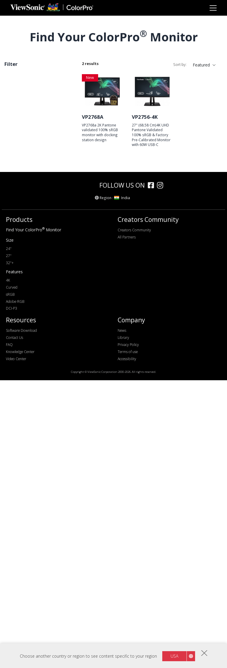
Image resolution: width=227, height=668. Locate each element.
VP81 (18, 157)
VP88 (18, 126)
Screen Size (22, 198)
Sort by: (180, 64)
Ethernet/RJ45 (27, 360)
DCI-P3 (11, 596)
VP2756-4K (145, 116)
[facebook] (152, 473)
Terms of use (128, 639)
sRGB (19, 385)
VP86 (18, 141)
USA (174, 656)
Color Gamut (23, 377)
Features (19, 402)
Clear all (62, 77)
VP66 (18, 118)
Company (131, 608)
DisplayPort (25, 328)
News (122, 618)
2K (16, 255)
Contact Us (14, 625)
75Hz (18, 304)
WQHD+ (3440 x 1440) (35, 263)
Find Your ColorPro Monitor (33, 517)
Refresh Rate (24, 288)
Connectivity (23, 321)
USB (18, 344)
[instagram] (161, 473)
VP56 (18, 173)
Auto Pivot (24, 426)
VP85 (18, 149)
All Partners (127, 524)
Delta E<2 (23, 418)
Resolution (21, 239)
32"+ (10, 550)
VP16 (18, 181)
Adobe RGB (15, 589)
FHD (18, 247)
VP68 (18, 165)
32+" (18, 222)
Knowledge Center (20, 639)
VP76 (18, 110)
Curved (20, 442)
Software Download (21, 618)
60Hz (18, 296)
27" (11, 86)
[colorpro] (78, 472)
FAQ (9, 632)
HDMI (19, 336)
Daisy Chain (25, 434)
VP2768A (92, 116)
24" (17, 206)
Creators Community (134, 517)
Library (123, 625)
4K (16, 271)
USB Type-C (25, 352)
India (122, 485)
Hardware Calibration (34, 410)
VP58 (18, 133)
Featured (201, 65)
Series (16, 102)
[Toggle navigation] (213, 8)
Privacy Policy (128, 632)
